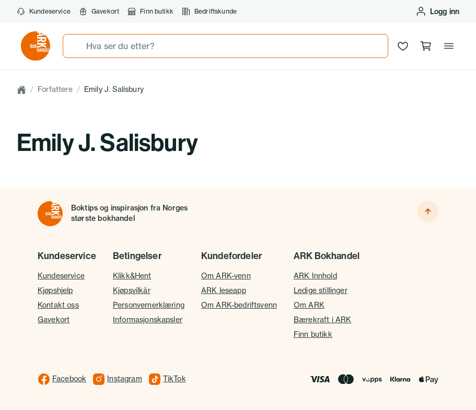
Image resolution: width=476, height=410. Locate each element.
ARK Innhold (315, 275)
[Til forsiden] (50, 213)
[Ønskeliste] (403, 46)
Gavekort (99, 11)
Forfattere (55, 89)
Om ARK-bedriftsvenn (239, 305)
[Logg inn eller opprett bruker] (437, 11)
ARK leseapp (223, 290)
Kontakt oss (58, 305)
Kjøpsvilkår (131, 290)
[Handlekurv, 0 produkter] (426, 46)
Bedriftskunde (209, 11)
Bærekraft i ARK (322, 319)
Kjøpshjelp (55, 290)
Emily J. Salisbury (114, 89)
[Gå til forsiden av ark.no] (35, 46)
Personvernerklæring (148, 305)
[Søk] (74, 45)
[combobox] (225, 46)
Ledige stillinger (320, 290)
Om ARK (309, 305)
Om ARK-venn (226, 275)
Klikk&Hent (132, 275)
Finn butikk (150, 11)
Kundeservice (44, 11)
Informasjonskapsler (147, 319)
